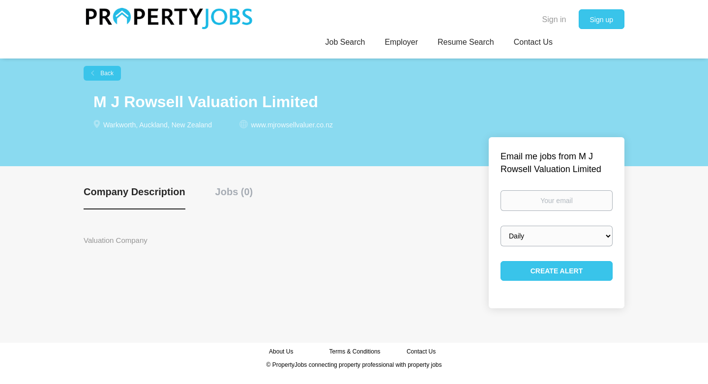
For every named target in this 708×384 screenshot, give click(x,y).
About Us (281, 351)
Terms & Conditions (355, 351)
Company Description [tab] (134, 191)
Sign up (601, 20)
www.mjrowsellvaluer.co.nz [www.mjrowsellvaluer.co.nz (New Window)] (292, 125)
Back (106, 73)
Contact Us (422, 351)
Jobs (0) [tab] (234, 191)
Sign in (554, 19)
